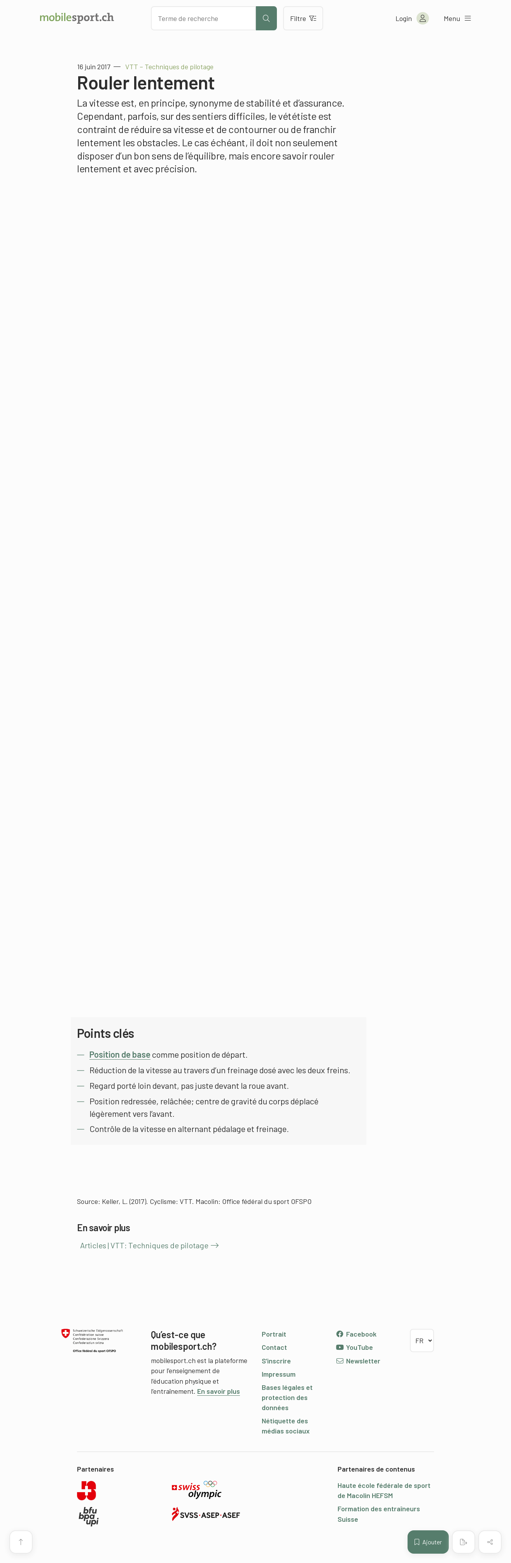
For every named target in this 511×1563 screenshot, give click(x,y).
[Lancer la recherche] (266, 18)
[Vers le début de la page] (21, 1542)
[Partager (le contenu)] (490, 1542)
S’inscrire (276, 1360)
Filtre (303, 18)
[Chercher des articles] (203, 18)
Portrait (274, 1334)
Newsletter (358, 1360)
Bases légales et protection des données (287, 1397)
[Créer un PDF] (463, 1542)
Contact (274, 1347)
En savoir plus (218, 1391)
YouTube (354, 1347)
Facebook (356, 1334)
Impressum (279, 1374)
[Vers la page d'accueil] (77, 18)
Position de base (119, 1054)
